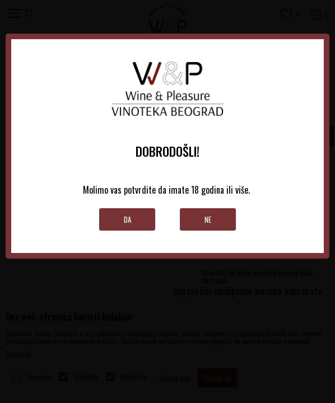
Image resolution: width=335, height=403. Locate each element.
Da (127, 219)
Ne (207, 219)
